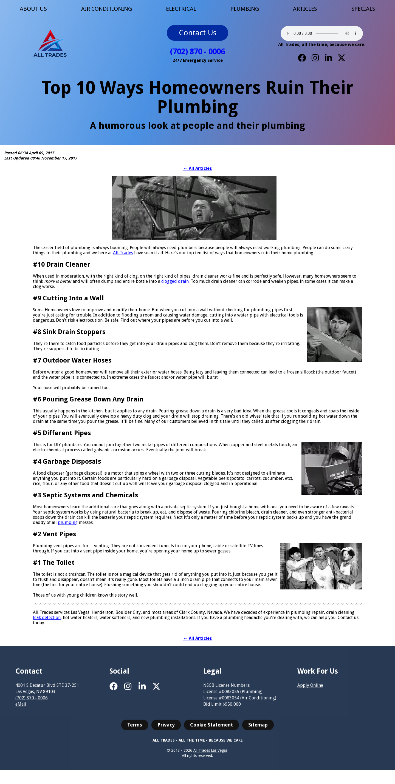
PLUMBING (244, 8)
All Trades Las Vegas (210, 754)
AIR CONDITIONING (106, 8)
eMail (20, 708)
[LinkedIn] (328, 58)
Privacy (166, 729)
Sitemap (258, 729)
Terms (134, 729)
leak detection (47, 617)
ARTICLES (305, 8)
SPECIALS (363, 8)
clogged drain (175, 281)
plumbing (68, 522)
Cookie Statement (211, 729)
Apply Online (310, 689)
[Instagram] (315, 58)
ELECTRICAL (181, 8)
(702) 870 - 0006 (197, 51)
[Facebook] (302, 58)
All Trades (123, 252)
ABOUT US (33, 8)
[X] (341, 58)
